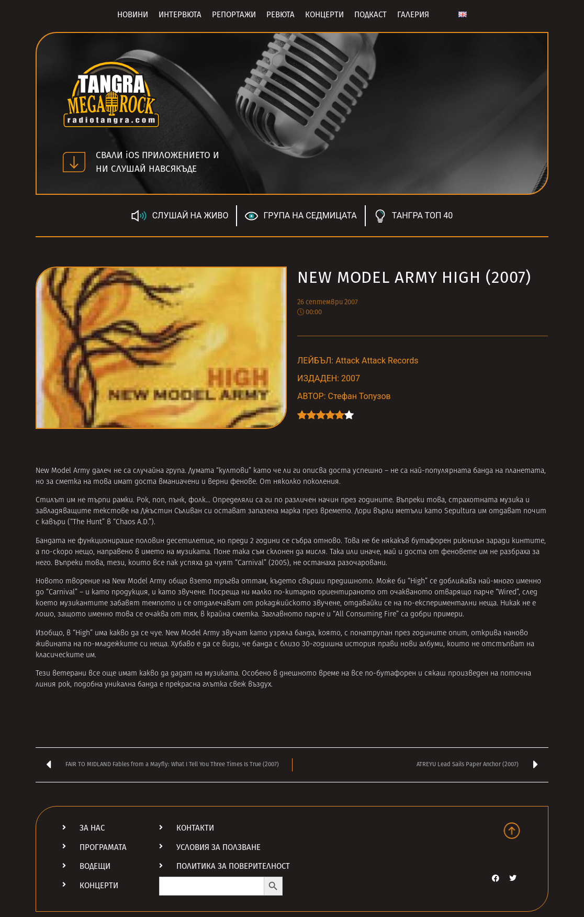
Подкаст (370, 14)
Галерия (413, 14)
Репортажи (234, 14)
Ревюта (280, 14)
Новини (132, 14)
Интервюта (180, 14)
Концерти (324, 14)
